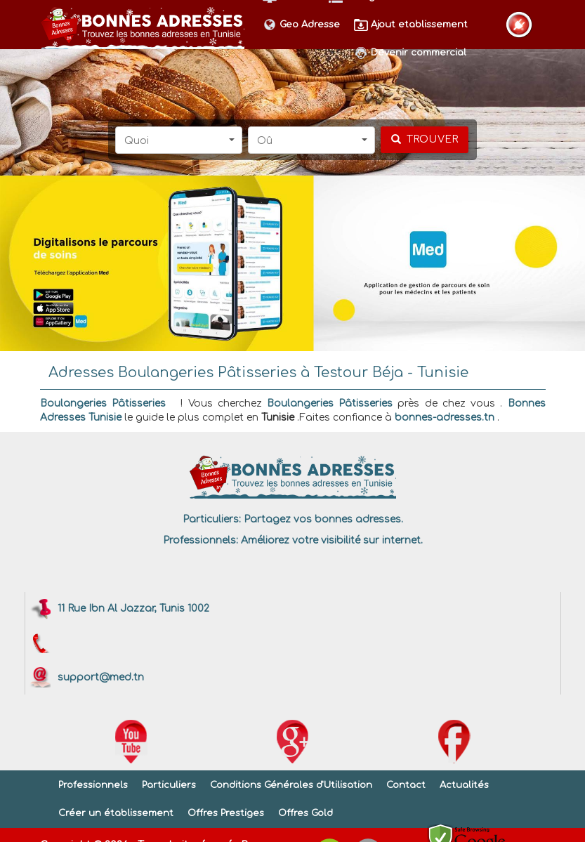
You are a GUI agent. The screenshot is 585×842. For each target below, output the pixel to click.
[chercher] (424, 139)
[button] (178, 140)
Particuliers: (212, 519)
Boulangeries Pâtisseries (103, 403)
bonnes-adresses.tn (444, 417)
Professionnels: (200, 540)
